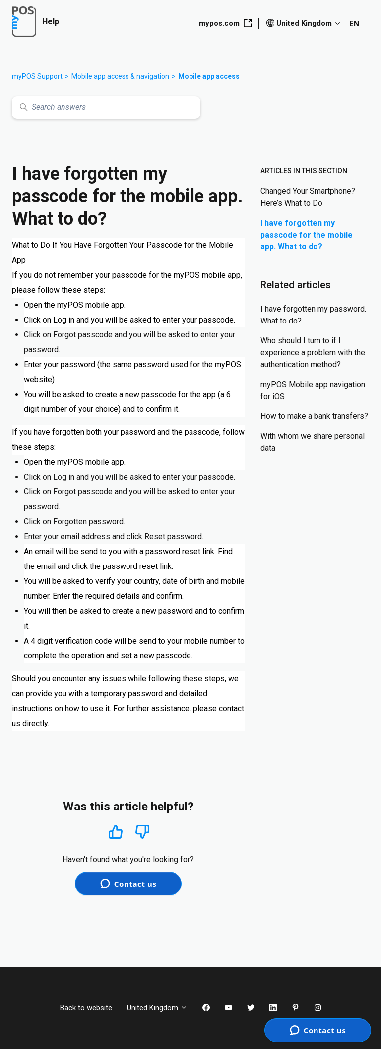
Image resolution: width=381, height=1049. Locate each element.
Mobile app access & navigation (120, 76)
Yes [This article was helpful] (115, 831)
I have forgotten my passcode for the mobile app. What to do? (306, 234)
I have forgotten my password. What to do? (313, 314)
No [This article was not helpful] (142, 832)
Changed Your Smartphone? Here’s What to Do (307, 197)
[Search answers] (106, 107)
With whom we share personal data (312, 442)
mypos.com (225, 23)
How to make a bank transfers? (314, 416)
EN (354, 23)
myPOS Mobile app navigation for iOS (312, 390)
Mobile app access (209, 76)
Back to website (86, 1007)
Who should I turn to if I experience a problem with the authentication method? (312, 352)
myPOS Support (37, 76)
